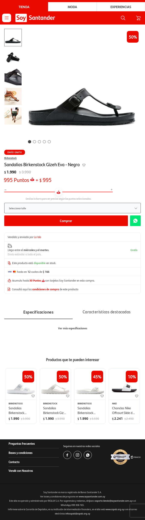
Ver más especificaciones (72, 328)
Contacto (14, 462)
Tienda (24, 6)
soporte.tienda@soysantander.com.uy (113, 500)
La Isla (37, 237)
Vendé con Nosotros (21, 470)
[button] (123, 17)
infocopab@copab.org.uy (78, 513)
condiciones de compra (45, 289)
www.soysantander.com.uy (92, 496)
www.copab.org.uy (114, 509)
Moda (72, 6)
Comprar (66, 220)
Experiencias (120, 6)
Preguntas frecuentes (22, 443)
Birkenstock (10, 158)
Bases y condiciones (20, 452)
